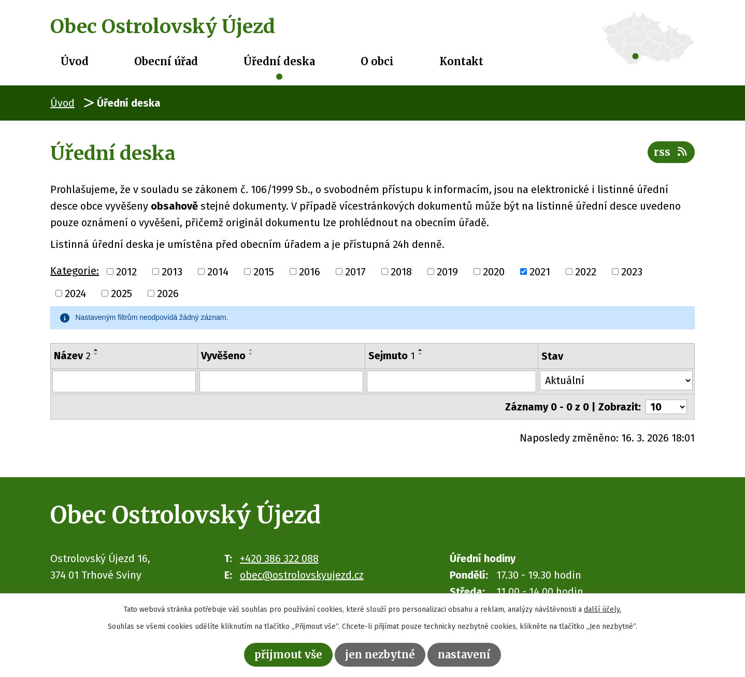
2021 (539, 272)
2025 (121, 293)
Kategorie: (74, 270)
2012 (126, 272)
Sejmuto (391, 355)
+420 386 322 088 (279, 558)
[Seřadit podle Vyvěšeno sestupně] (251, 354)
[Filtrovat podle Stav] (616, 380)
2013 (172, 272)
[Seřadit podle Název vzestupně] (96, 350)
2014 (217, 272)
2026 (168, 293)
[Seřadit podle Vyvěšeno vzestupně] (251, 350)
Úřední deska (279, 61)
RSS (671, 151)
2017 (355, 272)
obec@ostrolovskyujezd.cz (302, 575)
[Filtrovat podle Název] (124, 381)
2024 (75, 293)
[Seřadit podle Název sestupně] (96, 354)
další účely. (602, 609)
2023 (631, 272)
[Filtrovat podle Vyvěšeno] (281, 381)
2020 (494, 272)
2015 (263, 272)
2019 (447, 272)
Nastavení (464, 654)
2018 (401, 272)
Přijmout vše (288, 654)
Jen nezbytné (380, 654)
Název (72, 355)
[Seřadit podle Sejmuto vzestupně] (420, 350)
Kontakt (461, 61)
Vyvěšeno (223, 355)
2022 (585, 272)
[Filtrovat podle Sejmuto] (451, 381)
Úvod (75, 61)
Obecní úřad (166, 61)
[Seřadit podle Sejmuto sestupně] (420, 354)
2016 (309, 272)
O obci (377, 61)
